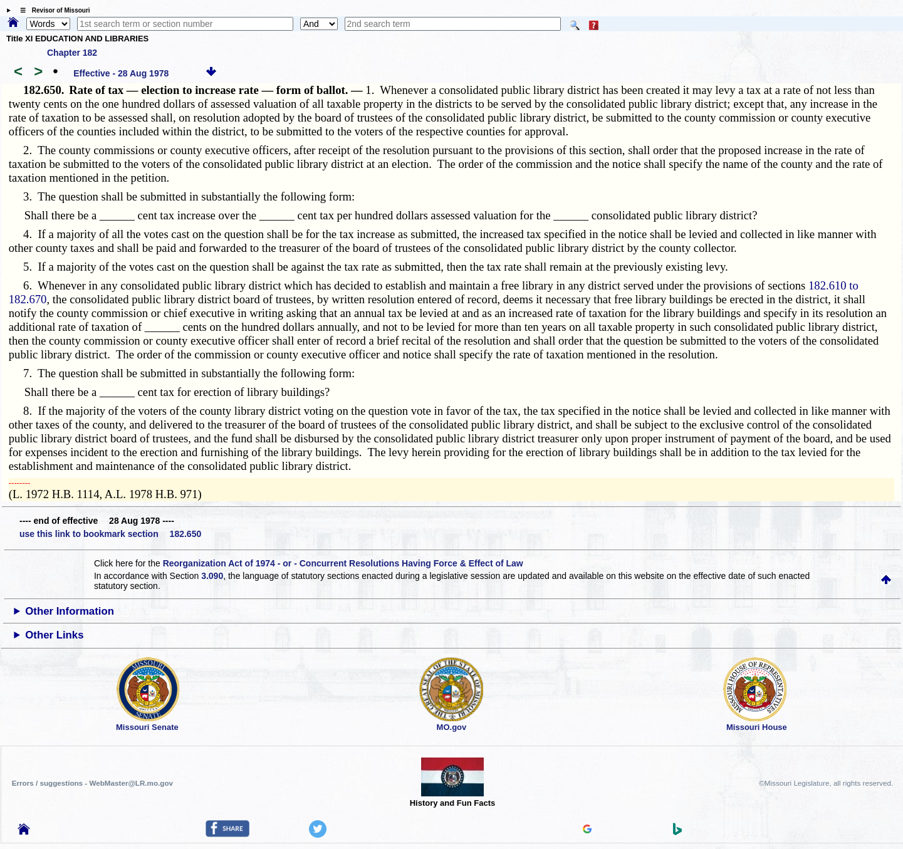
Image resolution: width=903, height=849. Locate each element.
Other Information (69, 611)
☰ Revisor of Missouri (52, 10)
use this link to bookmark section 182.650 (110, 534)
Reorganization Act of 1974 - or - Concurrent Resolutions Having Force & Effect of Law (343, 563)
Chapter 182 (72, 53)
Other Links (54, 635)
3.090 (212, 576)
